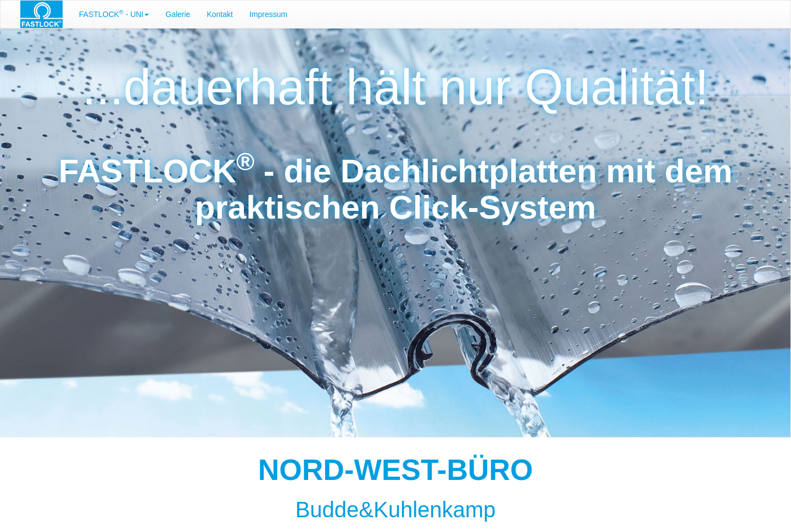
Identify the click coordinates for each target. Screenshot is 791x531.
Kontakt (219, 14)
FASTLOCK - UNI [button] (114, 14)
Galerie (177, 14)
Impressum (268, 14)
